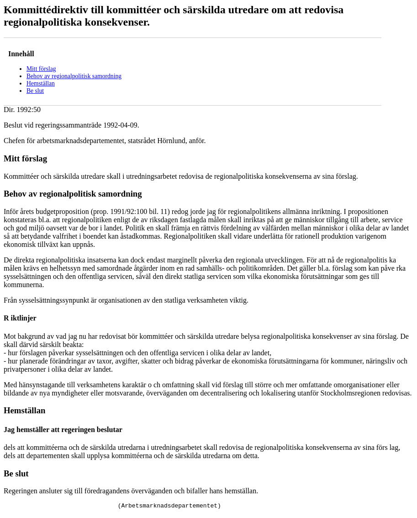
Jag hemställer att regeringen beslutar (63, 429)
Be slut (35, 90)
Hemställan (40, 83)
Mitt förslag (41, 68)
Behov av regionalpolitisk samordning (73, 76)
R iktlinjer (20, 318)
